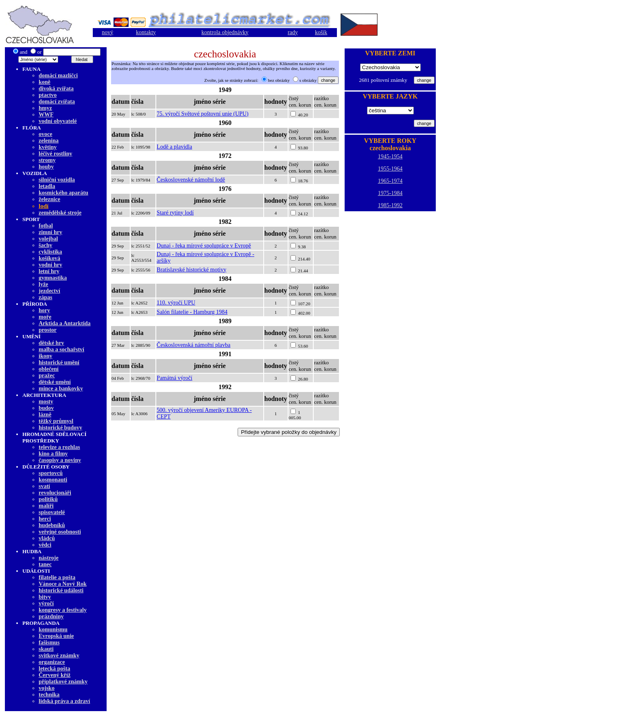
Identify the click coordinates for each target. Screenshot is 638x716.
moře (45, 317)
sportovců (51, 473)
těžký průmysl (56, 421)
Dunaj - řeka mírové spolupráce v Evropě (204, 246)
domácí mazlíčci (58, 75)
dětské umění (55, 382)
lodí (43, 206)
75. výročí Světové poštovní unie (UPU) (203, 114)
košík (321, 32)
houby (46, 167)
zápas (45, 297)
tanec (45, 564)
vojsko (47, 688)
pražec (47, 375)
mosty (46, 402)
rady (293, 32)
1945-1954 (390, 156)
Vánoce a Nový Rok (63, 584)
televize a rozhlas (59, 447)
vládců (47, 538)
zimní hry (50, 232)
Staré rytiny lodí (175, 213)
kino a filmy (53, 454)
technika (49, 695)
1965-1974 (390, 181)
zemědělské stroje (60, 213)
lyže (43, 284)
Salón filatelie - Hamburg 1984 (192, 312)
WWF (46, 115)
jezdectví (49, 291)
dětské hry (51, 343)
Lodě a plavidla (174, 147)
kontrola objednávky (224, 32)
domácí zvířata (57, 102)
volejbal (48, 239)
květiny (48, 147)
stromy (47, 160)
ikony (45, 356)
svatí (44, 486)
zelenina (49, 141)
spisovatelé (52, 512)
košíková (49, 258)
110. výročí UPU (176, 303)
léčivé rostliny (55, 154)
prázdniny (51, 616)
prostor (48, 330)
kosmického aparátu (63, 193)
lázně (45, 415)
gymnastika (53, 278)
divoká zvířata (56, 88)
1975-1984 (390, 193)
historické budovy (60, 428)
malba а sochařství (61, 349)
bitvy (45, 597)
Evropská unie (56, 636)
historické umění (59, 362)
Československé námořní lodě (191, 180)
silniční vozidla (57, 180)
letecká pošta (54, 669)
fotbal (46, 226)
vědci (45, 545)
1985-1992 (390, 205)
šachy (45, 245)
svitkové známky (59, 656)
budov (46, 408)
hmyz (45, 108)
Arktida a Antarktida (65, 323)
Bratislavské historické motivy (191, 270)
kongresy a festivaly (63, 610)
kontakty (146, 32)
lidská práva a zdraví (64, 701)
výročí (46, 603)
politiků (48, 499)
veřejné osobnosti (60, 532)
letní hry (49, 271)
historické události (61, 590)
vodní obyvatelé (58, 121)
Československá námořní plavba (193, 345)
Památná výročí (174, 378)
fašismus (49, 642)
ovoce (45, 134)
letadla (47, 186)
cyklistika (50, 252)
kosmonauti (53, 480)
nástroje (49, 558)
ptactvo (48, 95)
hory (44, 310)
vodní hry (50, 265)
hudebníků (52, 525)
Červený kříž (54, 675)
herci (45, 519)
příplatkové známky (63, 682)
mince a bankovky (61, 388)
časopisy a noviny (60, 460)
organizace (52, 662)
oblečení (49, 369)
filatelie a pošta (57, 577)
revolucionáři (55, 493)
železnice (49, 199)
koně (44, 82)
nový (107, 32)
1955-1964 (390, 169)
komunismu (53, 629)
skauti (46, 649)
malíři (46, 506)
